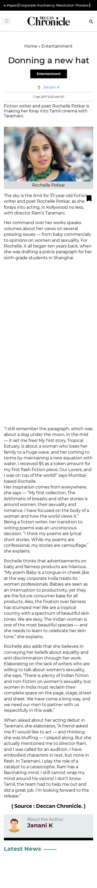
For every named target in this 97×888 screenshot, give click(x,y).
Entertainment (49, 74)
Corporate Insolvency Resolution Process (54, 5)
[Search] (91, 22)
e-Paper (10, 5)
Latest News (22, 848)
